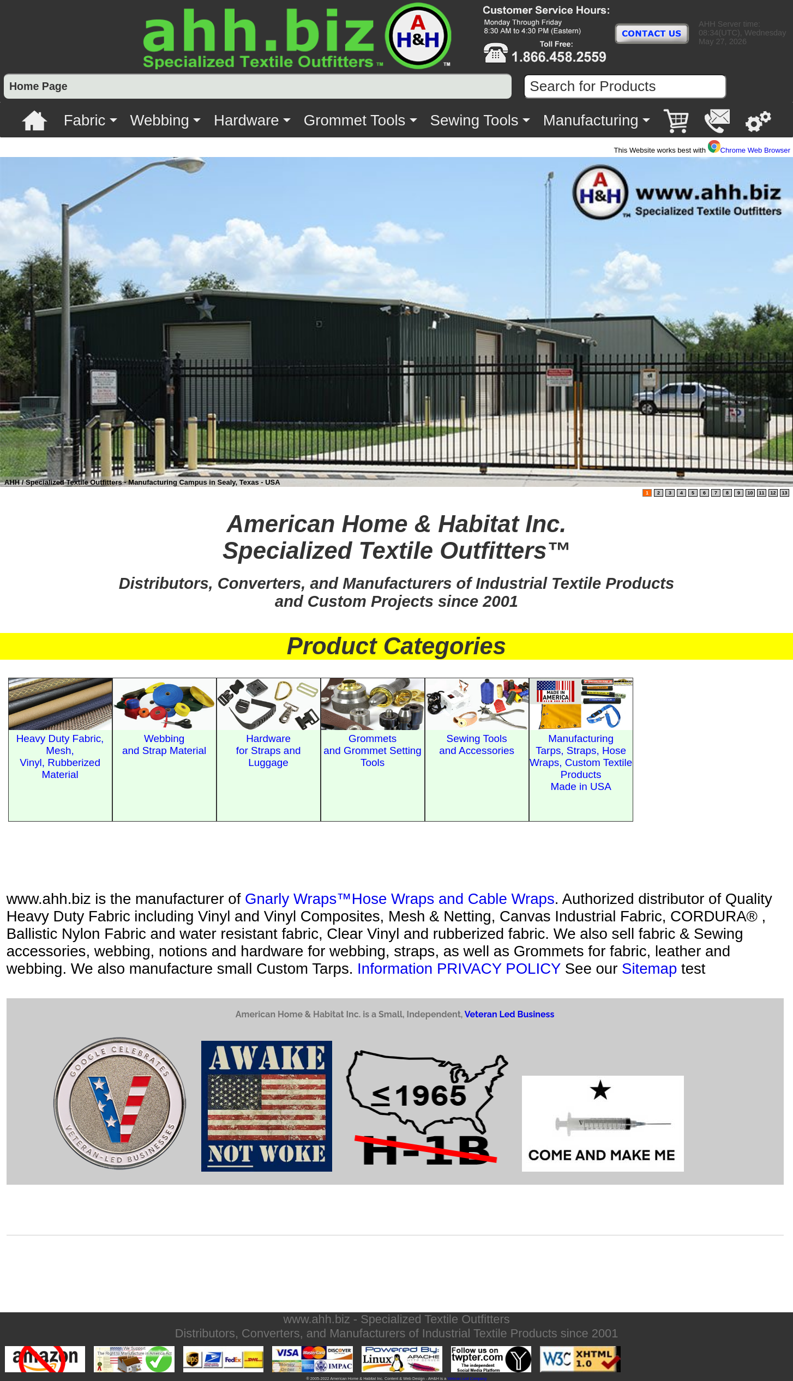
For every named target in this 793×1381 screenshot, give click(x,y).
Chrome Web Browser (749, 150)
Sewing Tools (474, 120)
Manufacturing (591, 120)
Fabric (85, 120)
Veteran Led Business (509, 1014)
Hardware (246, 120)
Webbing (159, 120)
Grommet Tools (355, 120)
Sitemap (649, 968)
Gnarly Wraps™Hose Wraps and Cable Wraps (400, 898)
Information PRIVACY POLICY (459, 968)
